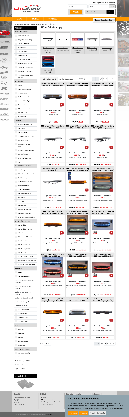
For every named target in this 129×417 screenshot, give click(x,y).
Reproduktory (22, 128)
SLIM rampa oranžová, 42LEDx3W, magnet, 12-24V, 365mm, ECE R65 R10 (102, 300)
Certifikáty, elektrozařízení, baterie (51, 402)
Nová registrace (98, 2)
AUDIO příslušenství (24, 154)
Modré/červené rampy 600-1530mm (23, 293)
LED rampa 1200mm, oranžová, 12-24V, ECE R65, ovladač (102, 127)
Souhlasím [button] (73, 413)
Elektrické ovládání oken (25, 182)
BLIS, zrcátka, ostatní (24, 193)
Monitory (20, 85)
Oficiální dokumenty (47, 400)
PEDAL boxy (21, 197)
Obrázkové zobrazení (48, 79)
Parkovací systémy (23, 185)
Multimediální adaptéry (25, 101)
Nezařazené (18, 357)
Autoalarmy (21, 170)
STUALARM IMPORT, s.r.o (21, 24)
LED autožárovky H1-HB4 (25, 229)
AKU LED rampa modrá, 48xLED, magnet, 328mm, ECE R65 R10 (102, 212)
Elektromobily (22, 345)
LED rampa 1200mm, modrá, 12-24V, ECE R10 (52, 170)
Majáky (20, 272)
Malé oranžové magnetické (23, 302)
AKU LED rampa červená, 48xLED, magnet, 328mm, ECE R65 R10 (102, 255)
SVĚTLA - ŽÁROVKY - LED (22, 221)
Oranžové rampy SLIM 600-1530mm (23, 287)
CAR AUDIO (18, 120)
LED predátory (22, 313)
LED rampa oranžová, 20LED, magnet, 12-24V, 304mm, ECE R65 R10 (52, 300)
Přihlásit (112, 6)
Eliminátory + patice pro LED (26, 264)
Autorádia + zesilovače (25, 124)
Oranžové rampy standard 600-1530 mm (24, 281)
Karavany (20, 337)
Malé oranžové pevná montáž (24, 298)
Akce (19, 19)
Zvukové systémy (23, 317)
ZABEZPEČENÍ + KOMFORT (23, 166)
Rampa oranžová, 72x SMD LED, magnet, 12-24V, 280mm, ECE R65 (52, 84)
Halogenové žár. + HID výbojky (27, 260)
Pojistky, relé (21, 47)
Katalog (32, 24)
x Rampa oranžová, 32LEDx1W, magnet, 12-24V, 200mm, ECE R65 (77, 84)
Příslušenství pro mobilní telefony (25, 76)
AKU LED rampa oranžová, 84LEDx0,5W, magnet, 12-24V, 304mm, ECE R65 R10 (52, 213)
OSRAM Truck (22, 252)
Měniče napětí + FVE (24, 36)
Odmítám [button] (83, 413)
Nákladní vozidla (23, 341)
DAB (19, 162)
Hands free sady (23, 140)
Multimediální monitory (25, 89)
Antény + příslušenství (24, 158)
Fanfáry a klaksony (23, 43)
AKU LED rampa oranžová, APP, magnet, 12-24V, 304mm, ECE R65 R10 (77, 170)
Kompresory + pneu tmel (25, 71)
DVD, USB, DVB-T (23, 93)
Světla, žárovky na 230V (22, 361)
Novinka (35, 19)
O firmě (43, 398)
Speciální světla (22, 241)
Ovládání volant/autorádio (26, 150)
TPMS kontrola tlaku (24, 189)
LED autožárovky (23, 225)
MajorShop (49, 414)
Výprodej (52, 19)
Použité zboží (19, 365)
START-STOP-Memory (24, 209)
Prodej (76, 12)
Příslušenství (22, 116)
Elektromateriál (22, 55)
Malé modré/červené (21, 305)
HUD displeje (22, 205)
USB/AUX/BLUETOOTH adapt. (25, 145)
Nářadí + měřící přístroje (25, 63)
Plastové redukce (23, 132)
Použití (17, 325)
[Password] (98, 6)
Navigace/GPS (22, 112)
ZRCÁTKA (21, 201)
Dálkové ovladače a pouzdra (26, 174)
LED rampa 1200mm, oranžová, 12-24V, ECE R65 (52, 127)
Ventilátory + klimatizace (25, 67)
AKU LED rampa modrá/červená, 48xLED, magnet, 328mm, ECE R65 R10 (52, 255)
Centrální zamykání (23, 178)
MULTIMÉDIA (19, 81)
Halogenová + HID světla (25, 237)
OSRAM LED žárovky (24, 245)
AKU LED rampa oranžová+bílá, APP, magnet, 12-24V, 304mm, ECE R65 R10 (102, 170)
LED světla (21, 233)
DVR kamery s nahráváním (25, 109)
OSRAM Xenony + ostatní (25, 256)
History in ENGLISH (47, 404)
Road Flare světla (23, 321)
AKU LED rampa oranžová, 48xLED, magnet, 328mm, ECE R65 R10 (77, 255)
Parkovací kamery (23, 105)
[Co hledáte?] (95, 12)
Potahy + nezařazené (24, 59)
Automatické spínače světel (26, 217)
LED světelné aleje (23, 309)
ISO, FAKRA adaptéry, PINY (26, 136)
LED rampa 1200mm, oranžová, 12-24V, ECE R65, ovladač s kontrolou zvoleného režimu (77, 127)
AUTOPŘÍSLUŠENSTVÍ (21, 32)
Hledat (110, 12)
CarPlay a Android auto (25, 97)
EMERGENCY (40, 24)
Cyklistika (21, 333)
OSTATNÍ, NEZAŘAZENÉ (22, 349)
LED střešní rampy (24, 276)
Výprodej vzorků (20, 368)
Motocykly (21, 329)
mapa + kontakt (19, 404)
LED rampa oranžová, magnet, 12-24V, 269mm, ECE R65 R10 (77, 300)
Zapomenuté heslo (109, 2)
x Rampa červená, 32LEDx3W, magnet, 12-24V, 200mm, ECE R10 (102, 84)
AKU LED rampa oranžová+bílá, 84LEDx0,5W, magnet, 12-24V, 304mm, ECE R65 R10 (77, 213)
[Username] (78, 6)
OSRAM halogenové (24, 249)
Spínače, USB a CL (23, 51)
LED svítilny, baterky (24, 353)
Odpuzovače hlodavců (25, 213)
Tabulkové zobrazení (66, 79)
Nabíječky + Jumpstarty (25, 40)
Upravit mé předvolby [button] (97, 413)
